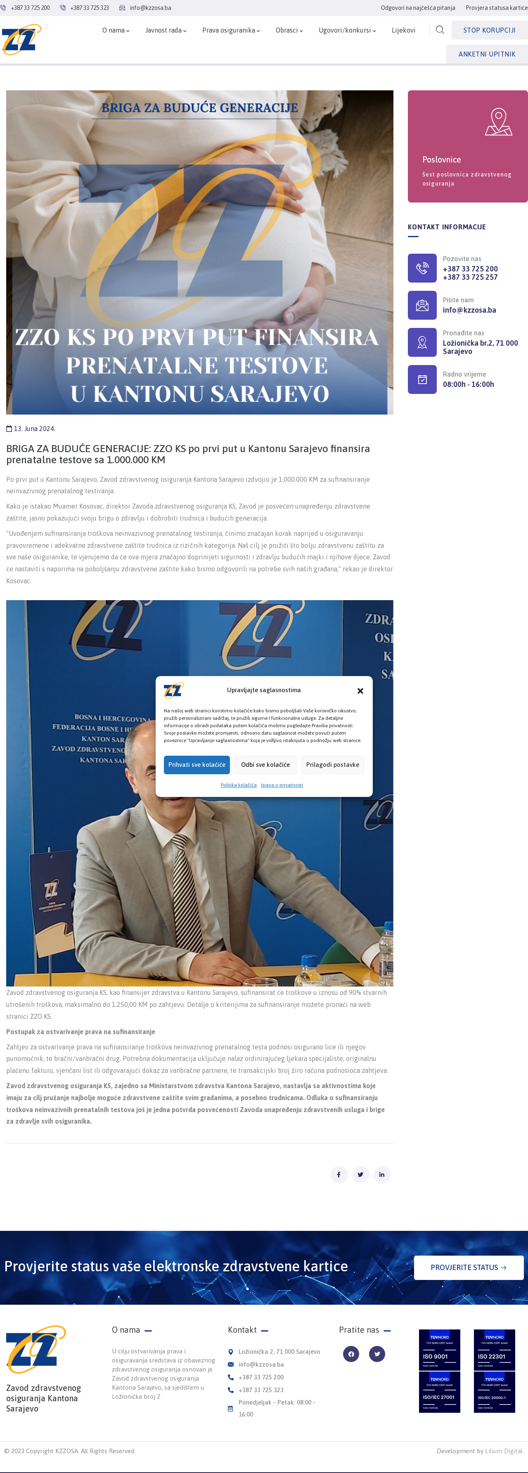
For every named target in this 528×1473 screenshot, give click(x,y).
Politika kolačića (239, 801)
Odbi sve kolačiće (265, 780)
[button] (360, 706)
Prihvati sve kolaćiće (196, 780)
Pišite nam (458, 300)
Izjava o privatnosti (282, 801)
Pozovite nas (462, 258)
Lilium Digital (504, 1450)
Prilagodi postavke (332, 780)
